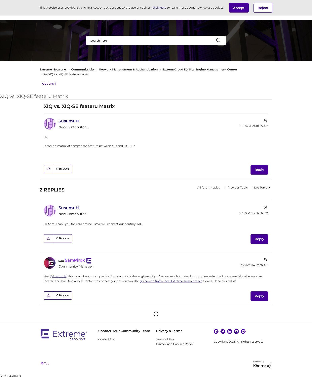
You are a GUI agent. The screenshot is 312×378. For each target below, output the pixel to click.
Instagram (243, 331)
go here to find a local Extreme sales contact (171, 281)
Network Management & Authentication (128, 69)
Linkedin (229, 331)
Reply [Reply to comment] (259, 239)
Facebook (216, 331)
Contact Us (106, 339)
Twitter (222, 331)
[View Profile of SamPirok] (75, 260)
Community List (82, 69)
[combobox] (156, 40)
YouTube (236, 331)
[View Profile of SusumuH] (68, 121)
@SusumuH (58, 276)
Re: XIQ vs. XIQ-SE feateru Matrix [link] (65, 74)
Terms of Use (165, 339)
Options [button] (48, 83)
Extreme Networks (53, 69)
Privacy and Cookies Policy (174, 344)
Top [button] (46, 363)
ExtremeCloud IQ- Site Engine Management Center (199, 69)
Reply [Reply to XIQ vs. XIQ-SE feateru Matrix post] (259, 170)
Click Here (159, 7)
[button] (239, 8)
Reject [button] (263, 8)
